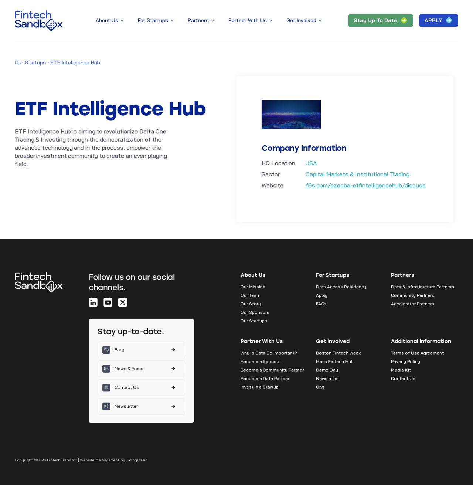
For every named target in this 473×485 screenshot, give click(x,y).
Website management (99, 460)
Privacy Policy (405, 361)
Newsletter (327, 378)
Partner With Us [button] (250, 20)
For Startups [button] (156, 20)
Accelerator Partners (412, 303)
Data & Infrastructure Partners (422, 286)
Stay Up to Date (381, 20)
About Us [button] (110, 20)
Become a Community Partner (272, 370)
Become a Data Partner (265, 378)
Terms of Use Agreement (417, 353)
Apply (322, 295)
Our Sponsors (255, 312)
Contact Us (403, 378)
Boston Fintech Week (338, 353)
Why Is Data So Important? (269, 353)
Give (320, 387)
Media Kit (401, 370)
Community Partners (412, 295)
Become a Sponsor (261, 361)
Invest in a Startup (260, 387)
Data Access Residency (341, 286)
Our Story (251, 303)
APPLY (439, 20)
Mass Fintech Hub (335, 361)
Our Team (251, 295)
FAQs (321, 303)
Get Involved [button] (304, 20)
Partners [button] (201, 20)
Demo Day (327, 370)
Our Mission (253, 286)
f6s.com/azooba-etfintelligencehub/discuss (366, 185)
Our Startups (30, 62)
